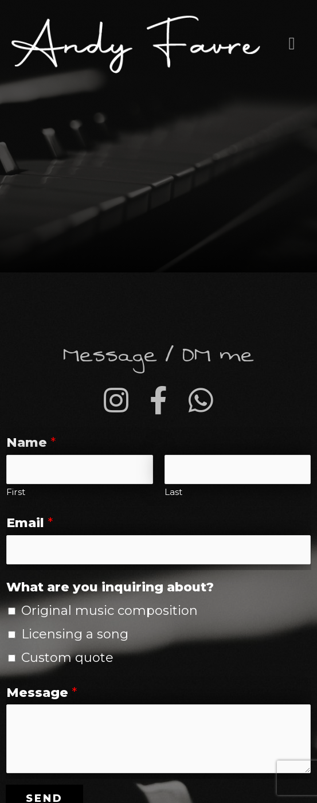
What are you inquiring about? (110, 587)
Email (29, 523)
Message (41, 692)
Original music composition (109, 610)
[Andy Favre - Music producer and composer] (135, 43)
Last (173, 491)
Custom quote (67, 657)
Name (31, 442)
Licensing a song (74, 634)
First (15, 491)
